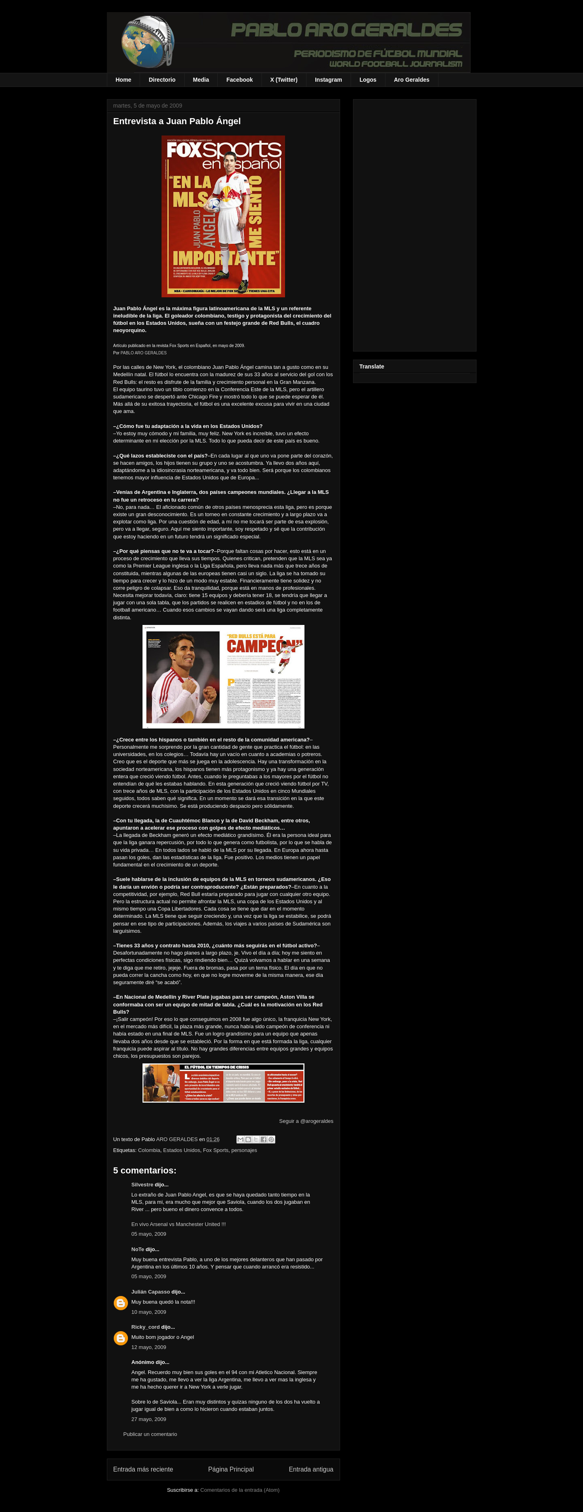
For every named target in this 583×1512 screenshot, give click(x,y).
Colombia (149, 1150)
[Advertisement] (415, 223)
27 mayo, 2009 (149, 1419)
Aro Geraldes (412, 79)
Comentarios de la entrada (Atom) (240, 1490)
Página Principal (231, 1469)
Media (201, 79)
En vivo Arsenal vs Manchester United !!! (179, 1224)
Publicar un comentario (150, 1434)
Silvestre (142, 1185)
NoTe (138, 1249)
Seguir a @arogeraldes (306, 1121)
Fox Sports (215, 1150)
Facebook (239, 79)
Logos (368, 79)
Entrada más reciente (143, 1469)
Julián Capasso (151, 1292)
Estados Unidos (181, 1150)
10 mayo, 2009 (149, 1312)
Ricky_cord (146, 1327)
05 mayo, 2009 (149, 1234)
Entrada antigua (311, 1469)
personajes (244, 1150)
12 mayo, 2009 (149, 1347)
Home (124, 79)
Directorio (162, 79)
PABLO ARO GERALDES (144, 353)
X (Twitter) (284, 79)
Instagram (328, 79)
